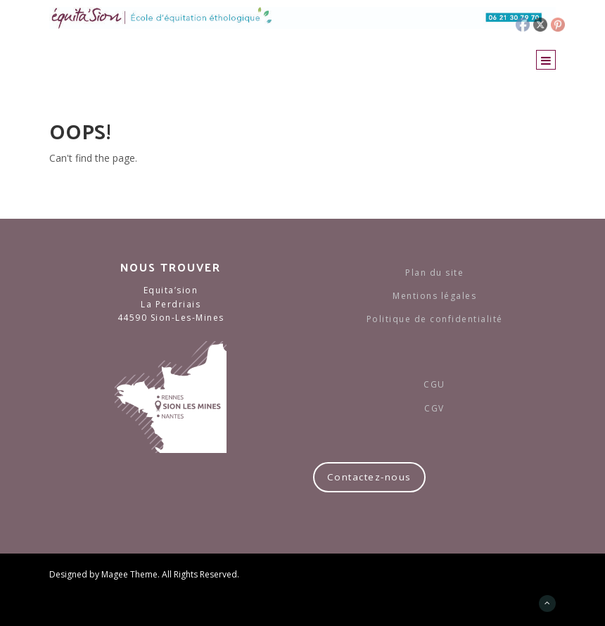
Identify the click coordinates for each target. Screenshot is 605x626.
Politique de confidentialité (435, 319)
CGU (434, 384)
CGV (434, 408)
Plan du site (434, 273)
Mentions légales (434, 296)
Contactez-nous (369, 477)
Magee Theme (129, 574)
